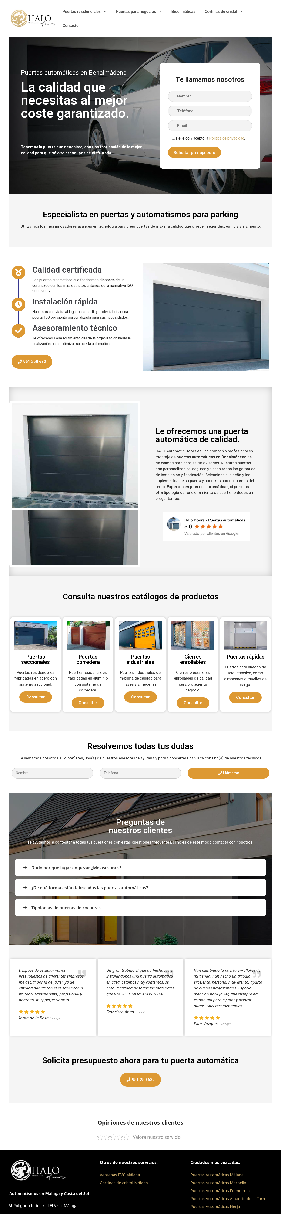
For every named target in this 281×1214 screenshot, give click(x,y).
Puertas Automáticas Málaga (217, 1174)
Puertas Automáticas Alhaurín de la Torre (228, 1198)
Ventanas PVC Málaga (120, 1174)
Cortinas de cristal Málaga (124, 1182)
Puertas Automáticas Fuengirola (220, 1190)
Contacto (70, 25)
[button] (16, 455)
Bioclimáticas (183, 12)
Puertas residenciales (86, 12)
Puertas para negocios (141, 12)
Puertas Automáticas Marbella (218, 1182)
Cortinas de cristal (226, 12)
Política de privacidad (226, 138)
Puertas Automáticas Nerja (215, 1206)
